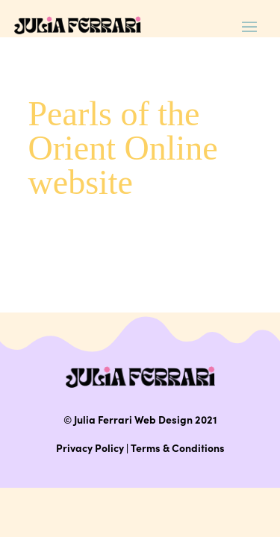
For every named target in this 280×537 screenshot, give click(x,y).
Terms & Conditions (178, 447)
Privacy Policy (90, 447)
